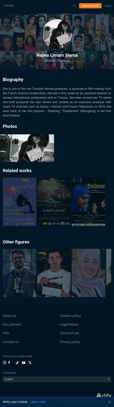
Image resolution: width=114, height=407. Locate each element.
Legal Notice (69, 324)
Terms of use (69, 333)
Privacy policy (70, 342)
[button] (57, 34)
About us (9, 316)
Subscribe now (90, 5)
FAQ (6, 333)
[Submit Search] (74, 5)
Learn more (38, 402)
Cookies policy (70, 316)
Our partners (12, 324)
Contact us (11, 342)
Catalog (8, 5)
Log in (107, 5)
